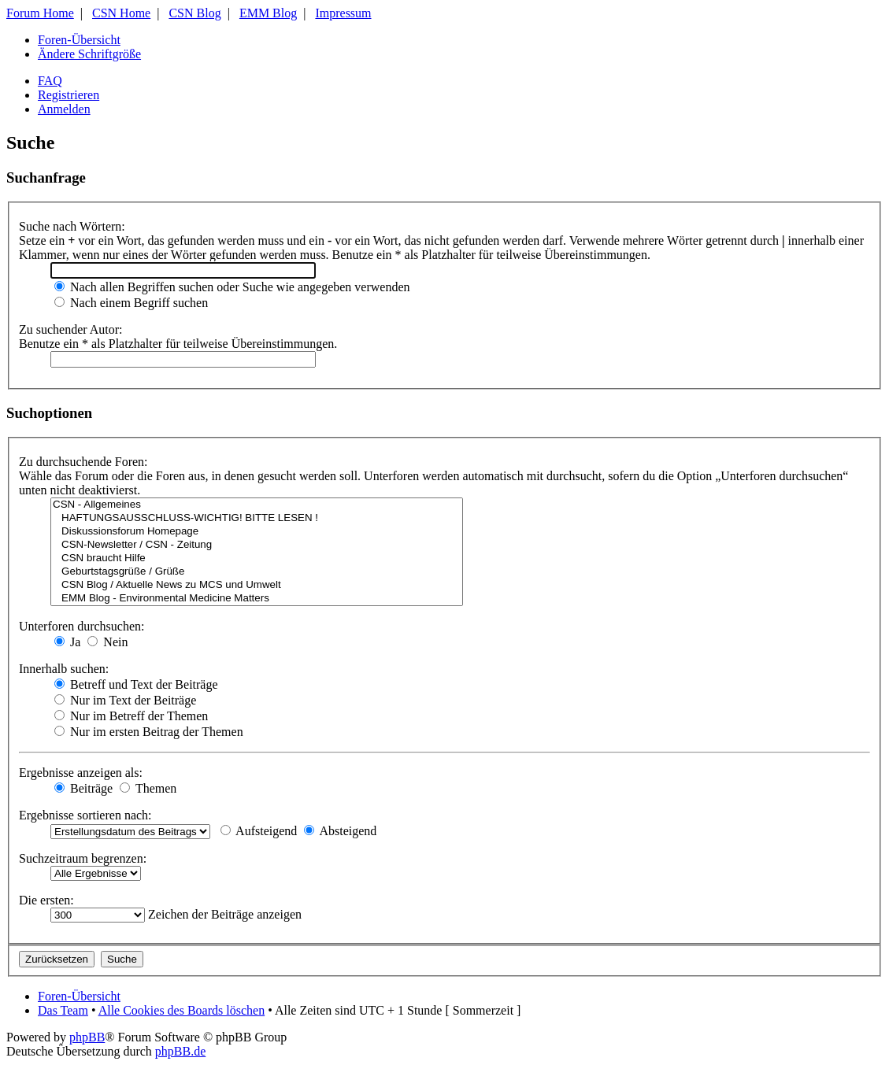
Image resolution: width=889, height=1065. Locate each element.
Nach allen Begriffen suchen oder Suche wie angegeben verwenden (232, 287)
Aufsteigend (258, 831)
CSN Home (121, 13)
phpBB (87, 1037)
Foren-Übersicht (79, 39)
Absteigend (340, 831)
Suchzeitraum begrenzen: (82, 858)
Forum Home (40, 13)
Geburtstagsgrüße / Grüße (256, 572)
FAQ (50, 80)
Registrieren (68, 95)
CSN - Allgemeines (256, 505)
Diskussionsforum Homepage (256, 531)
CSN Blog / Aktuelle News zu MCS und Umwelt (256, 585)
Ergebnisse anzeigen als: (81, 772)
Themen (148, 788)
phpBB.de (180, 1051)
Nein (107, 642)
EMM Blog (268, 13)
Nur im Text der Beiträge (125, 700)
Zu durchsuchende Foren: (83, 461)
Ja (67, 642)
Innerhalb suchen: (64, 668)
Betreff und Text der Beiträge (136, 684)
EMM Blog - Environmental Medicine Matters (256, 598)
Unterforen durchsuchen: (82, 626)
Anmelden (64, 109)
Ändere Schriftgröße (89, 54)
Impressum (343, 13)
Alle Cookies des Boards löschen (181, 1010)
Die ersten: (46, 900)
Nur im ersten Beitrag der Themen (148, 731)
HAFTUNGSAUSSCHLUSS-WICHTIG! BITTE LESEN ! (256, 518)
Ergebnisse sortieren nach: (85, 815)
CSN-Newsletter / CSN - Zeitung (256, 545)
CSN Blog (194, 13)
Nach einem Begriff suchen (131, 302)
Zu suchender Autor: (71, 329)
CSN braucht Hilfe (256, 558)
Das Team (63, 1010)
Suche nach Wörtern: (72, 226)
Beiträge (83, 788)
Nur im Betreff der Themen (131, 716)
